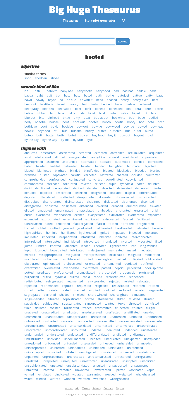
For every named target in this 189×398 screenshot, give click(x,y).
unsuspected (139, 365)
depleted (46, 193)
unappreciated (77, 317)
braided (155, 171)
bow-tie (128, 126)
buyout (139, 135)
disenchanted (52, 202)
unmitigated (87, 352)
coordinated (114, 179)
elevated (155, 206)
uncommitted (106, 321)
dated (140, 184)
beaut (61, 104)
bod (131, 118)
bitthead (53, 118)
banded (139, 162)
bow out (82, 126)
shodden (41, 78)
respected (101, 286)
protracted (146, 272)
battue (137, 95)
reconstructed (115, 277)
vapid (150, 370)
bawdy (39, 100)
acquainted (156, 153)
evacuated (43, 215)
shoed (55, 78)
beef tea (48, 109)
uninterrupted (34, 352)
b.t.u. (27, 91)
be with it (86, 100)
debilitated (42, 188)
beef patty (31, 109)
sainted (54, 290)
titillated (40, 308)
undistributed (33, 339)
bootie (118, 122)
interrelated (32, 241)
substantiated (71, 303)
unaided (148, 312)
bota (150, 122)
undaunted (112, 330)
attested (105, 162)
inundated (110, 241)
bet (128, 109)
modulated (31, 259)
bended (100, 166)
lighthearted (118, 246)
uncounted (78, 330)
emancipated (64, 210)
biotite (123, 113)
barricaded (155, 162)
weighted (125, 374)
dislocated (111, 202)
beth (148, 109)
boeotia (40, 122)
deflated (92, 188)
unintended (135, 348)
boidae (54, 122)
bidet (91, 113)
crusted (100, 184)
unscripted (129, 361)
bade (153, 91)
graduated (84, 228)
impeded (135, 233)
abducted (30, 153)
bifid (102, 113)
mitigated (134, 255)
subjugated (51, 303)
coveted (85, 184)
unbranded (32, 321)
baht (40, 95)
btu (56, 131)
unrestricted (88, 361)
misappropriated (50, 255)
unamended (32, 317)
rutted (41, 290)
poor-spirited (154, 268)
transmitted (103, 308)
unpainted (31, 357)
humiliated (68, 233)
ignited (104, 233)
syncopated (93, 303)
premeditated (85, 272)
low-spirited (58, 250)
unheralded (125, 343)
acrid (27, 157)
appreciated (150, 157)
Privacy (96, 388)
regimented (75, 281)
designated (98, 193)
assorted (53, 162)
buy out (125, 135)
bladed (29, 171)
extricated (92, 219)
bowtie (29, 131)
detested (115, 193)
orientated (92, 264)
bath (99, 95)
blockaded (124, 171)
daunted (153, 184)
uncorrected (32, 330)
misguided (73, 255)
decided (78, 188)
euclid (28, 215)
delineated (124, 188)
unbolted (135, 317)
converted (95, 179)
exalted (79, 215)
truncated (122, 308)
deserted (81, 193)
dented (157, 188)
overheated (52, 268)
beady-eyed (140, 100)
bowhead (157, 126)
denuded (30, 193)
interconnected (141, 237)
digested (30, 197)
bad (116, 91)
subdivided (31, 303)
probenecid (127, 272)
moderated (152, 255)
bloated (108, 171)
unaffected (112, 312)
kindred (41, 246)
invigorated (144, 241)
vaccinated (136, 370)
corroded (53, 184)
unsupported (118, 365)
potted (29, 272)
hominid (51, 233)
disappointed (86, 197)
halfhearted (103, 228)
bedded (106, 104)
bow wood (113, 126)
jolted (28, 246)
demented (142, 188)
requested (84, 286)
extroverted (111, 219)
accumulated (136, 153)
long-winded (148, 246)
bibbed (41, 113)
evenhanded (62, 215)
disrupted (51, 206)
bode (141, 118)
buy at (84, 135)
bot (141, 122)
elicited (29, 210)
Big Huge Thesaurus (94, 9)
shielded (79, 295)
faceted (128, 219)
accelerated (67, 153)
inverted (126, 241)
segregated (32, 295)
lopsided (41, 250)
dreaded (117, 206)
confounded (57, 179)
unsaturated (109, 361)
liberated (100, 246)
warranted (94, 374)
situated (53, 299)
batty (149, 95)
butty (61, 135)
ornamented (112, 264)
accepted (100, 153)
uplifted (119, 370)
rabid (86, 277)
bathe (110, 95)
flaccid (101, 224)
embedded (105, 210)
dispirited (147, 202)
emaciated (45, 210)
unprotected (75, 357)
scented (79, 290)
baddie (141, 91)
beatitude (46, 104)
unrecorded (123, 357)
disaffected (66, 197)
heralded (158, 228)
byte (90, 140)
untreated (64, 370)
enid (155, 210)
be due (71, 100)
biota (112, 113)
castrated (106, 175)
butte (50, 135)
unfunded (70, 343)
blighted (60, 171)
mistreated (116, 255)
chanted (122, 175)
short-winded (97, 295)
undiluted (119, 334)
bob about (101, 118)
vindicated (62, 374)
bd (61, 100)
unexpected (132, 339)
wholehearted (145, 374)
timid (27, 308)
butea (149, 131)
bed (84, 104)
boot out (79, 122)
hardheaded (123, 228)
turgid (150, 308)
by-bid (65, 140)
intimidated (72, 241)
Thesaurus (70, 20)
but (127, 131)
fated (49, 224)
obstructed (31, 264)
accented (85, 153)
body (27, 122)
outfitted (147, 264)
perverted (134, 268)
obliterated (154, 259)
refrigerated (54, 281)
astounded (69, 162)
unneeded (127, 352)
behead (100, 109)
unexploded (152, 339)
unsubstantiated (77, 365)
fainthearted (33, 224)
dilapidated (47, 197)
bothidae (30, 126)
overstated (90, 268)
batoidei (123, 95)
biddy (71, 113)
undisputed (137, 334)
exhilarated (116, 215)
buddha (76, 131)
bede (118, 104)
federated (63, 224)
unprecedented (52, 357)
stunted (149, 299)
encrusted (141, 210)
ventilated (44, 374)
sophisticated (72, 299)
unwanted (82, 370)
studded (134, 299)
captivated (60, 175)
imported (48, 237)
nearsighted (104, 259)
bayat (52, 100)
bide (82, 113)
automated (122, 162)
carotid (75, 175)
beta (138, 109)
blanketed (44, 171)
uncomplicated (34, 326)
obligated (136, 259)
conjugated (77, 179)
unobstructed (146, 352)
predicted (43, 272)
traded (87, 308)
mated (131, 250)
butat (137, 131)
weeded (110, 374)
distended (86, 206)
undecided (130, 330)
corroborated (33, 184)
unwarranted (102, 370)
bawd (28, 100)
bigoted (150, 166)
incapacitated (68, 237)
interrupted (52, 241)
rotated (153, 286)
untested (48, 370)
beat (155, 100)
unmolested (108, 352)
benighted (116, 166)
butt (39, 135)
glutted (55, 228)
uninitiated (115, 348)
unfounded (52, 343)
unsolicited (147, 361)
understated (55, 334)
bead (99, 100)
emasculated (85, 210)
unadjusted (70, 312)
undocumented (74, 339)
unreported (50, 361)
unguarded (88, 343)
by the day (31, 140)
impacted (119, 233)
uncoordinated (147, 326)
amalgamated (78, 157)
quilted (74, 277)
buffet (101, 131)
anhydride (98, 157)
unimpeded (144, 343)
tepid (121, 303)
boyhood (43, 131)
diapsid (130, 193)
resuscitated (120, 286)
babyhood (103, 91)
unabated (31, 312)
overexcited (32, 268)
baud (159, 95)
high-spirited (33, 233)
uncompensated (130, 321)
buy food (98, 135)
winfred (55, 379)
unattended (118, 317)
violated (77, 374)
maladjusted (96, 250)
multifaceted (71, 259)
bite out (29, 118)
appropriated (33, 162)
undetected (75, 334)
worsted (84, 379)
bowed (142, 126)
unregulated (143, 357)
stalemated (105, 299)
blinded (75, 171)
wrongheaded (119, 379)
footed (113, 224)
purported (31, 277)
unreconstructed (99, 357)
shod (27, 78)
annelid (114, 157)
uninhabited (76, 348)
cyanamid (126, 184)
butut (72, 135)
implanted (151, 233)
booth (106, 122)
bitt (41, 118)
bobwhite (118, 118)
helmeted (142, 228)
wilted (28, 379)
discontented (147, 197)
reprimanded (50, 286)
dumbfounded (136, 206)
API (124, 20)
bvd (150, 135)
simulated (138, 295)
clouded (136, 175)
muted (88, 259)
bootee (94, 122)
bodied (153, 118)
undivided (53, 339)
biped (136, 113)
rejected (114, 281)
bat (58, 95)
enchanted (123, 210)
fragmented (145, 224)
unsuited (99, 365)
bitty (77, 118)
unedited (94, 339)
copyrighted (134, 179)
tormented (71, 308)
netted (121, 259)
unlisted (69, 352)
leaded (85, 246)
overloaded (71, 268)
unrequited (69, 361)
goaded (68, 228)
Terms (86, 388)
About (69, 388)
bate (77, 95)
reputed (67, 286)
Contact (108, 388)
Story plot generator (100, 20)
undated (95, 330)
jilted (158, 241)
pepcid (118, 268)
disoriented (129, 202)
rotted (28, 290)
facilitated (143, 219)
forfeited (127, 224)
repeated (30, 286)
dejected (108, 188)
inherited (105, 237)
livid (133, 246)
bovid (54, 126)
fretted (29, 228)
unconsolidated (80, 326)
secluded (125, 290)
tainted (109, 303)
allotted (59, 157)
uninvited (54, 352)
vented (29, 374)
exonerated (136, 215)
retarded (139, 286)
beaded (112, 100)
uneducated (112, 339)
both (161, 122)
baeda (28, 95)
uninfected (57, 348)
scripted (94, 290)
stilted (121, 299)
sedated (139, 290)
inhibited (121, 237)
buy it (112, 135)
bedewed (144, 104)
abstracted (48, 153)
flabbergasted (83, 224)
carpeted (90, 175)
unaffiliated (132, 312)
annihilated (130, 157)
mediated (146, 250)
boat (87, 118)
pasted (106, 268)
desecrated (63, 193)
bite (153, 113)
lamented (71, 246)
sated (67, 290)
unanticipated (53, 317)
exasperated (96, 215)
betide (28, 113)
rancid (98, 277)
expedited (154, 215)
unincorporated (35, 348)
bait (49, 95)
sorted (89, 299)
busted (44, 175)
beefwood (64, 109)
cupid (112, 184)
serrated (50, 295)
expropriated (51, 219)
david (28, 188)
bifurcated (134, 166)
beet (78, 109)
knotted (55, 246)
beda (94, 104)
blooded (140, 171)
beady (125, 100)
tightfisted (152, 303)
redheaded (136, 277)
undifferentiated (98, 334)
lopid (27, 250)
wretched (99, 379)
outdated (130, 264)
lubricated (77, 250)
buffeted (115, 131)
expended (31, 219)
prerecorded (107, 272)
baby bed (66, 91)
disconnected (125, 197)
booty (131, 122)
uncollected (86, 321)
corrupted (70, 184)
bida (61, 113)
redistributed (33, 281)
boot (65, 122)
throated (135, 303)
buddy (89, 131)
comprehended (34, 179)
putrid (46, 277)
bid (52, 113)
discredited (31, 202)
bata (67, 95)
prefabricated (63, 272)
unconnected (57, 326)
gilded (42, 228)
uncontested (103, 326)
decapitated (62, 188)
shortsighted (119, 295)
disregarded (32, 206)
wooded (69, 379)
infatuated (87, 237)
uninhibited (97, 348)
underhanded (33, 334)
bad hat (127, 91)
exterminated (72, 219)
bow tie (97, 126)
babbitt (52, 91)
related (129, 281)
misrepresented (95, 255)
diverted (102, 206)
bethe (159, 109)
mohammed (51, 259)
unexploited (32, 343)
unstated (56, 365)
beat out (30, 104)
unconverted (124, 326)
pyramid (60, 277)
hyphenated (87, 233)
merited (29, 255)
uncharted (50, 321)
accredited (117, 153)
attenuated (88, 162)
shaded (64, 295)
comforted (153, 175)
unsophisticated (35, 365)
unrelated (31, 361)
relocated (143, 281)
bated (88, 95)
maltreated (115, 250)
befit (88, 109)
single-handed (34, 299)
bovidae (67, 126)
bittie (66, 118)
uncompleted (154, 321)
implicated (31, 237)
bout (43, 126)
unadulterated (92, 312)
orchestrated (73, 264)
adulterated (43, 157)
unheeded (107, 343)
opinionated (51, 264)
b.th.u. (39, 91)
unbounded (154, 317)
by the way (49, 140)
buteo (28, 135)
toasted (55, 308)
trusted (137, 308)
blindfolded (91, 171)
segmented (156, 290)
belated (86, 166)
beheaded (116, 109)
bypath (78, 140)
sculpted (109, 290)
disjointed (93, 202)
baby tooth (84, 91)
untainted (31, 370)
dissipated (69, 206)
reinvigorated (96, 281)
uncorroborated (56, 330)
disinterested (74, 202)
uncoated (67, 321)
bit (145, 113)
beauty (73, 104)
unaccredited (50, 312)
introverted (91, 241)
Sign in (120, 388)
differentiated (148, 193)
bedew (130, 104)
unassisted (98, 317)
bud (64, 131)
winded (41, 379)
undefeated (149, 330)
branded (30, 175)
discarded (105, 197)
